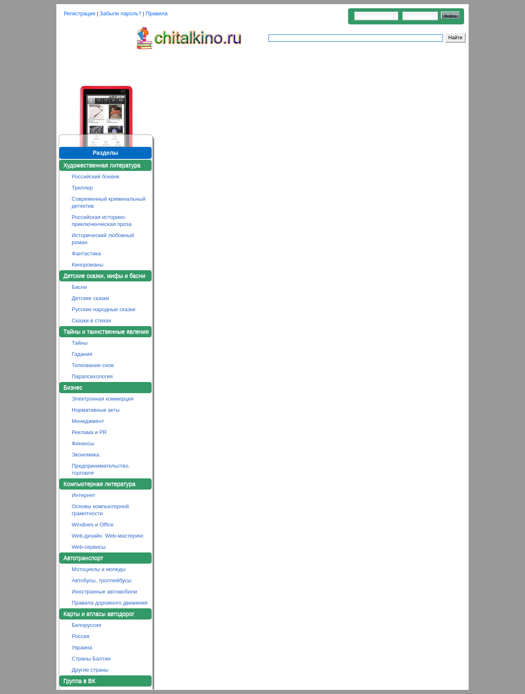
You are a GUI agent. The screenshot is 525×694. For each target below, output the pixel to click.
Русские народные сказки (103, 309)
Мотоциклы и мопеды (99, 569)
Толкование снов (93, 365)
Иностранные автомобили (104, 591)
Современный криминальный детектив (108, 202)
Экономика (85, 454)
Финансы (83, 443)
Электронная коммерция (102, 399)
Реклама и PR (89, 432)
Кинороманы (87, 265)
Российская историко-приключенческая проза (102, 220)
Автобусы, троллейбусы (101, 580)
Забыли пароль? (120, 13)
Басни (79, 287)
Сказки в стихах (91, 320)
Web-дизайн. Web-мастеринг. (108, 536)
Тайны (79, 343)
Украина (82, 647)
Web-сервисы (89, 547)
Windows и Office (93, 524)
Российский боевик (95, 176)
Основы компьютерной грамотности (100, 509)
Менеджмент (88, 421)
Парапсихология (92, 376)
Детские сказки (90, 298)
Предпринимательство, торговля (101, 469)
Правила (157, 13)
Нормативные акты (96, 410)
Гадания (82, 354)
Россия (81, 636)
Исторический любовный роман (103, 238)
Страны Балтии (91, 659)
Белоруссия (86, 625)
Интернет (83, 495)
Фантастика (86, 253)
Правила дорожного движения (110, 603)
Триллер (82, 188)
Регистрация (79, 13)
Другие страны (90, 670)
